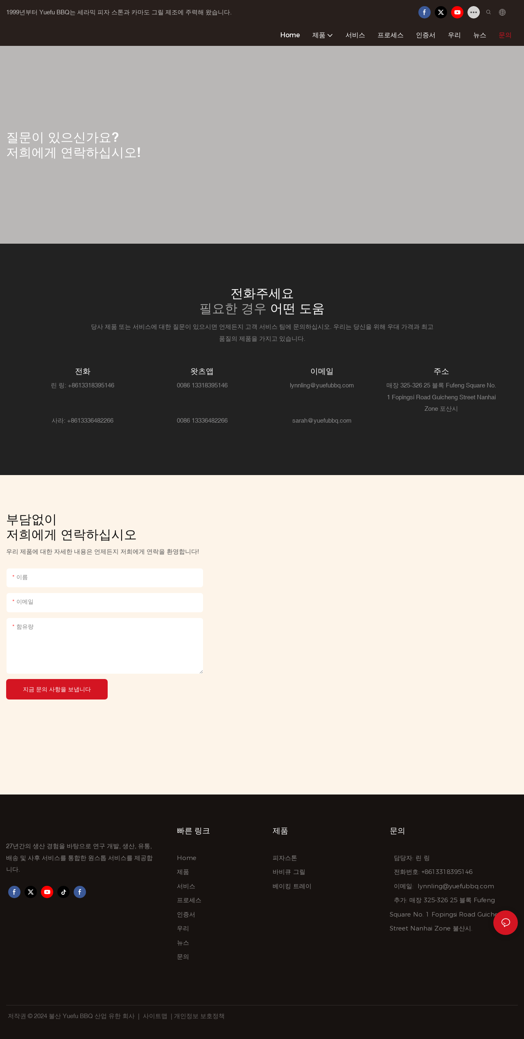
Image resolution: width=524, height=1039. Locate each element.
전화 (82, 371)
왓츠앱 (202, 371)
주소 (441, 371)
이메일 (322, 371)
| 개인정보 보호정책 (197, 1015)
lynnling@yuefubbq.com (456, 886)
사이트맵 (155, 1015)
